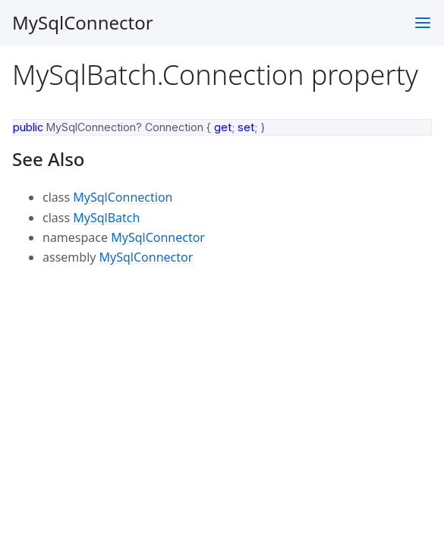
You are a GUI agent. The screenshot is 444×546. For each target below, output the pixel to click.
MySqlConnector (82, 22)
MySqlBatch (106, 217)
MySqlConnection (122, 197)
